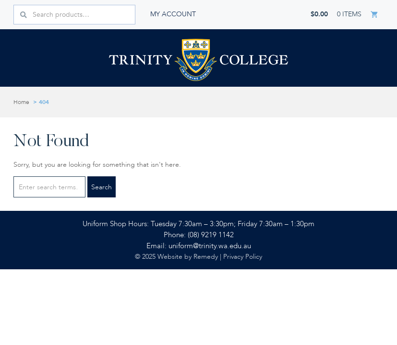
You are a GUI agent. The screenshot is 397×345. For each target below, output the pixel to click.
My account (173, 14)
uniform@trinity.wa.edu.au (209, 246)
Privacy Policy (242, 256)
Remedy (205, 256)
